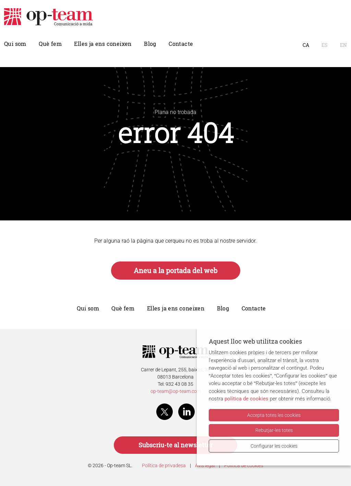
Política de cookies (243, 465)
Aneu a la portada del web (176, 270)
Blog (150, 44)
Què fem (50, 44)
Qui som (15, 44)
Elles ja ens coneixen (102, 44)
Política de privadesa (164, 465)
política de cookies (246, 399)
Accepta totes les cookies (274, 415)
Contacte (181, 44)
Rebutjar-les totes (274, 430)
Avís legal (205, 465)
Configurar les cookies (274, 446)
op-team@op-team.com (175, 391)
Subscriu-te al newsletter (175, 445)
